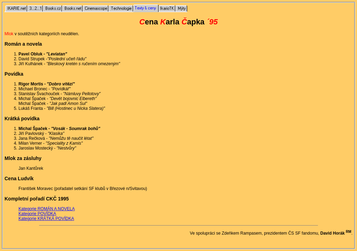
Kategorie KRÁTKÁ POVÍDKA (46, 218)
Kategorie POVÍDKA (37, 213)
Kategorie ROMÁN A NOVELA (46, 208)
